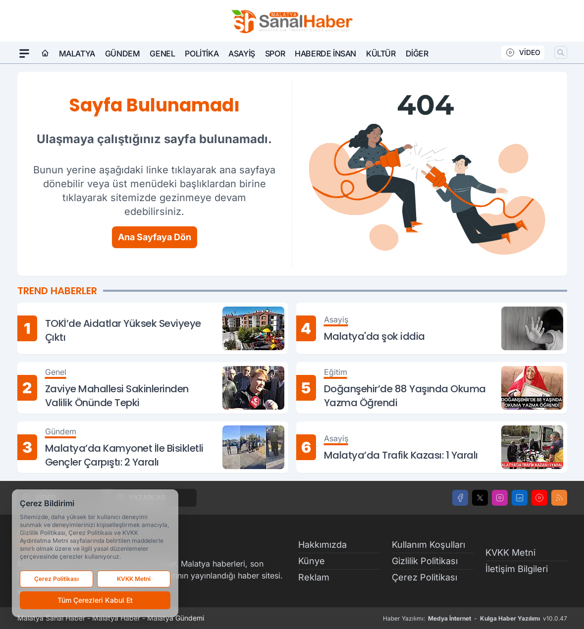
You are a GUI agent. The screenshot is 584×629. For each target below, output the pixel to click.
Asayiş (241, 53)
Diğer (417, 53)
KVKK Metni (510, 552)
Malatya (77, 53)
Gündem (122, 53)
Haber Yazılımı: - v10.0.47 (475, 619)
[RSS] (559, 498)
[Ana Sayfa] (45, 53)
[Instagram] (500, 498)
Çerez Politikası (424, 577)
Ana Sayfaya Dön (154, 237)
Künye (311, 561)
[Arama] (560, 52)
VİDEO (522, 52)
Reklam (313, 577)
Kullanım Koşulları (428, 544)
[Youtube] (539, 498)
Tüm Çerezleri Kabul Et (95, 600)
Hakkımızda (322, 544)
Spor (275, 53)
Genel (162, 53)
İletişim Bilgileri (516, 569)
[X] (480, 498)
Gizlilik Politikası (425, 561)
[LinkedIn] (520, 498)
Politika (201, 53)
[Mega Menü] (24, 53)
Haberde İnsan (325, 53)
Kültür (381, 53)
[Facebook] (460, 498)
